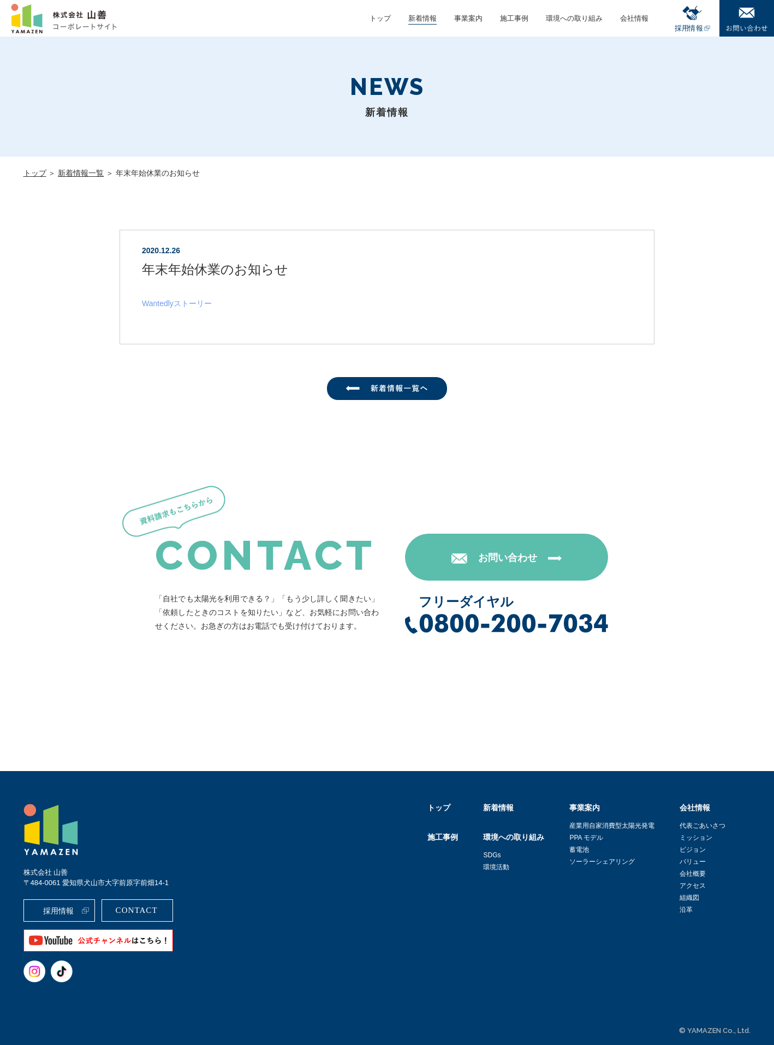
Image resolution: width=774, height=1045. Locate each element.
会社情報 (695, 807)
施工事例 (442, 837)
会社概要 (693, 873)
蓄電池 (579, 849)
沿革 (686, 909)
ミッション (696, 837)
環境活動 (496, 867)
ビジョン (693, 849)
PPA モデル (586, 837)
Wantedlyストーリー (177, 303)
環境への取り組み (513, 837)
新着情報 (498, 807)
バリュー (693, 861)
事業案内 (584, 807)
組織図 (689, 897)
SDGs (492, 855)
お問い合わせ (507, 557)
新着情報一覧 (81, 173)
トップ (34, 173)
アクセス (693, 885)
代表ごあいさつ (702, 825)
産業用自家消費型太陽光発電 (611, 825)
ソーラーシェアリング (602, 861)
